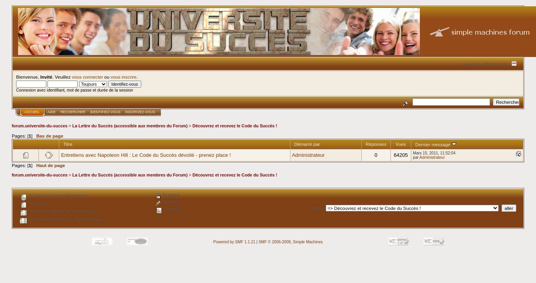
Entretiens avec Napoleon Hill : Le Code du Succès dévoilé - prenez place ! (146, 155)
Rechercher (73, 112)
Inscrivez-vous (140, 112)
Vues (401, 144)
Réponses (376, 144)
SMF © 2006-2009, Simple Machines (291, 242)
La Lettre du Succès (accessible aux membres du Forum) (130, 125)
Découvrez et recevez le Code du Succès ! (234, 125)
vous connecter (87, 76)
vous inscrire (124, 76)
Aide (51, 112)
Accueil (32, 112)
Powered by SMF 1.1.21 (234, 242)
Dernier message (435, 144)
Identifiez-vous (105, 112)
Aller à (317, 208)
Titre (67, 144)
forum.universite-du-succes (39, 125)
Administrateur (308, 155)
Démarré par (307, 144)
